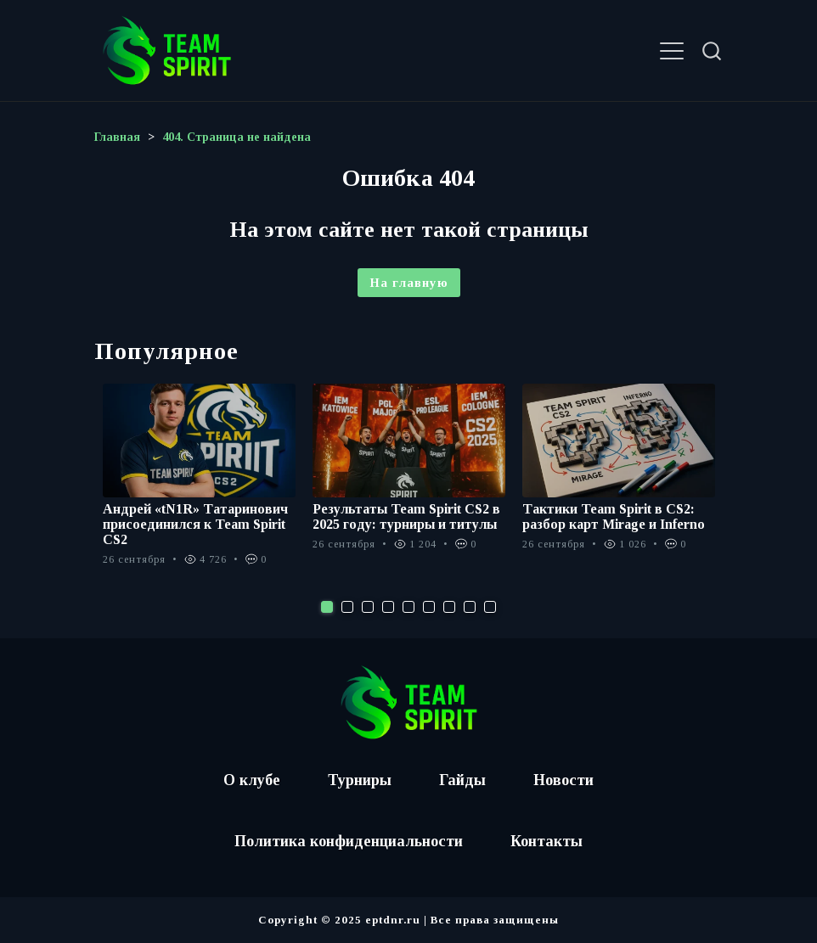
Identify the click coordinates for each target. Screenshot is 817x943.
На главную (408, 282)
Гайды (462, 780)
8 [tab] (470, 607)
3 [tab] (368, 607)
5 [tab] (408, 607)
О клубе (251, 780)
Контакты (546, 841)
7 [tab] (449, 607)
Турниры (360, 780)
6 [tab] (429, 607)
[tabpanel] (199, 484)
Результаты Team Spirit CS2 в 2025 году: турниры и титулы (406, 516)
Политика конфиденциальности (348, 841)
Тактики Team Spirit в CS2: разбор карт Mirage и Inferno (613, 516)
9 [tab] (490, 607)
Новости (563, 780)
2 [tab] (347, 607)
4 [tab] (388, 607)
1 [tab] (327, 607)
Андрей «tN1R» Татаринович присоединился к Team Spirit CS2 (195, 524)
